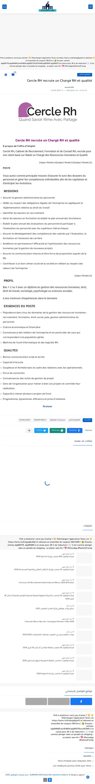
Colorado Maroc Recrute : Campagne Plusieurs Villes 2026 (49, 622)
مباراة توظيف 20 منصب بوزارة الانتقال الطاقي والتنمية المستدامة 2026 (44, 570)
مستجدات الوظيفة (57, 420)
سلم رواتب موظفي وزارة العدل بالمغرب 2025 (55, 609)
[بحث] (4, 6)
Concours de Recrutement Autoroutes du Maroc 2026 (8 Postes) (46, 583)
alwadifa (87, 756)
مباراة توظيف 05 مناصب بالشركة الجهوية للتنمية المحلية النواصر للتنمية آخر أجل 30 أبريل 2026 (39, 597)
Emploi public (25, 420)
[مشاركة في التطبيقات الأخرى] (29, 430)
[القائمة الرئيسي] (90, 6)
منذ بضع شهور (67, 554)
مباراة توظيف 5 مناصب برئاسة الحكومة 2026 (55, 674)
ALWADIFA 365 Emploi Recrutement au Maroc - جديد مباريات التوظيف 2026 (37, 775)
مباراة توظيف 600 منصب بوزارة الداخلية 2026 (55, 557)
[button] (74, 430)
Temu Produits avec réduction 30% (74, 761)
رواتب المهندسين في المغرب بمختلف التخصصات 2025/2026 (48, 635)
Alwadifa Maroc (40, 420)
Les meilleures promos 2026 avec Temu (72, 765)
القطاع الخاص (84, 75)
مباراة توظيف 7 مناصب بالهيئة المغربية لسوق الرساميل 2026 (48, 661)
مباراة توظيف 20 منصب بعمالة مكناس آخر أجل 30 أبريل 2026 (48, 648)
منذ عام (69, 606)
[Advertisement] (47, 36)
